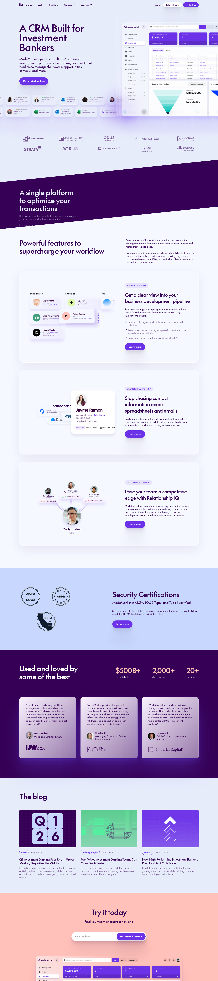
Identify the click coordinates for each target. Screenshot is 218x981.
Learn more (134, 346)
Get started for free (34, 81)
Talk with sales (172, 4)
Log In (158, 4)
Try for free (191, 4)
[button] (55, 4)
